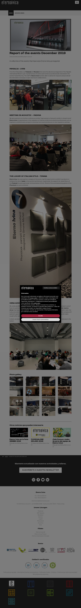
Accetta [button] (40, 315)
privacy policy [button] (33, 298)
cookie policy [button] (36, 303)
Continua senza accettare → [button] (51, 288)
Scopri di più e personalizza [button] (40, 319)
